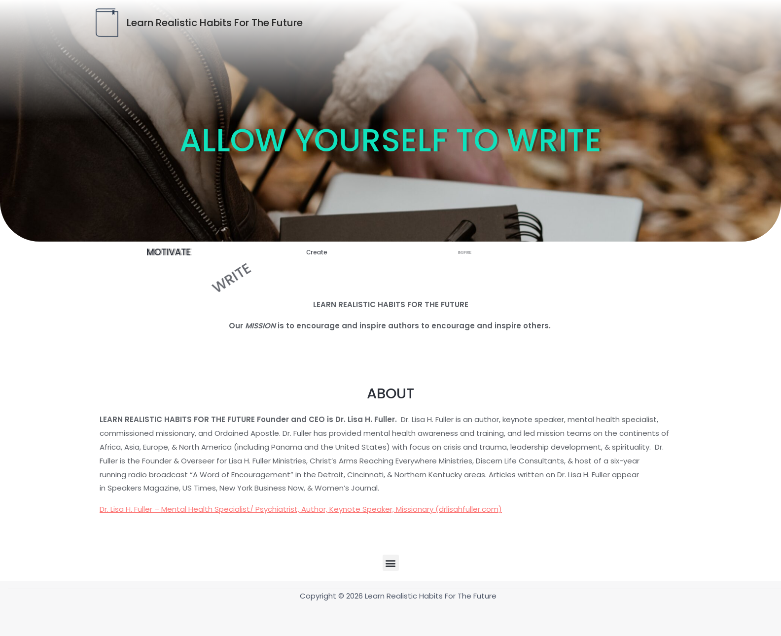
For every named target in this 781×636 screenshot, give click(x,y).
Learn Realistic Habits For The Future (215, 23)
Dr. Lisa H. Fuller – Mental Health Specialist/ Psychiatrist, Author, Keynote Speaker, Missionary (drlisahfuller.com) (301, 509)
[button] (391, 563)
